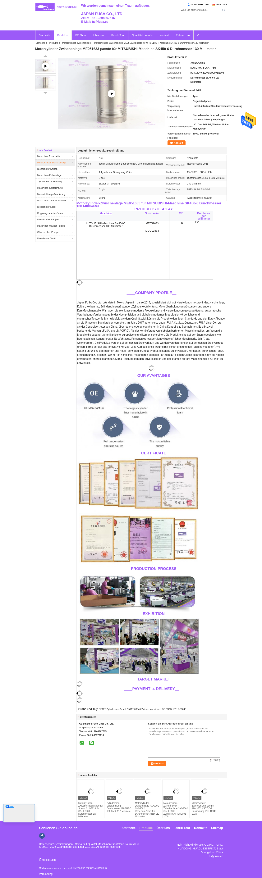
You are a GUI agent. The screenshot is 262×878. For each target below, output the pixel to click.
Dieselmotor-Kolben (47, 169)
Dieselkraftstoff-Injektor (49, 219)
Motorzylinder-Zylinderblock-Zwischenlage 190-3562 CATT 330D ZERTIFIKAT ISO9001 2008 (175, 810)
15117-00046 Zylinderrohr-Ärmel (143, 709)
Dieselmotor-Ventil (46, 238)
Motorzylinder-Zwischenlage (76, 43)
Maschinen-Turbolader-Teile (51, 200)
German (220, 4)
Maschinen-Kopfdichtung (50, 188)
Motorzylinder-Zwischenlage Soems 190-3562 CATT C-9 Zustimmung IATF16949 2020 (204, 808)
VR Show (80, 35)
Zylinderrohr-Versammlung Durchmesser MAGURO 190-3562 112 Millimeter (119, 807)
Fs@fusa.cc (216, 856)
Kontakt (164, 35)
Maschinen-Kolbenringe (49, 175)
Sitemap (217, 828)
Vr (198, 35)
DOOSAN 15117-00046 (174, 709)
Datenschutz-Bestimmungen (56, 844)
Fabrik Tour (118, 35)
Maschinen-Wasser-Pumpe (51, 226)
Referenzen (183, 35)
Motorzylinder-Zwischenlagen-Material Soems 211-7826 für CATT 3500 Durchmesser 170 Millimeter (90, 810)
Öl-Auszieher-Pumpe (48, 232)
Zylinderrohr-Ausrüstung (49, 181)
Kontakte (200, 828)
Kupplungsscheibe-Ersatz (50, 213)
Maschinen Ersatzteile (48, 156)
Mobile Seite (48, 859)
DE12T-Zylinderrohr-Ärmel (112, 709)
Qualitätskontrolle (142, 35)
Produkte (62, 35)
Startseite (44, 35)
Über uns (98, 35)
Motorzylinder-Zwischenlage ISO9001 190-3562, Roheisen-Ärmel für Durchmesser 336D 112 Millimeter (147, 810)
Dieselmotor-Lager (46, 207)
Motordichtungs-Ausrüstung (51, 194)
